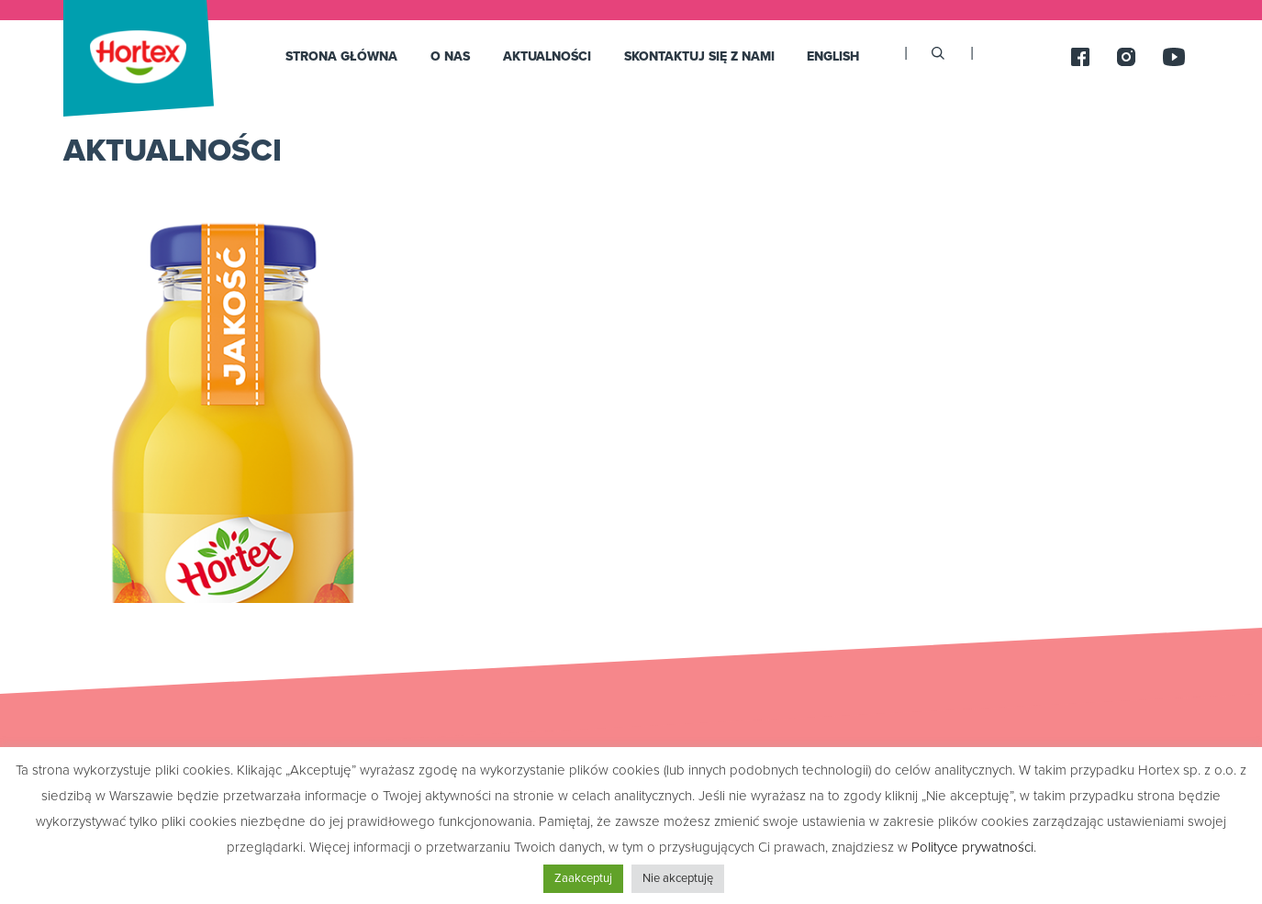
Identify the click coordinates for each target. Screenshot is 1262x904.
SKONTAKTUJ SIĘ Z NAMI (699, 56)
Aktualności (547, 56)
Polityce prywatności (972, 847)
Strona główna (341, 56)
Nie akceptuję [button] (677, 878)
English (833, 56)
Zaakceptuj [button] (583, 878)
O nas (450, 56)
